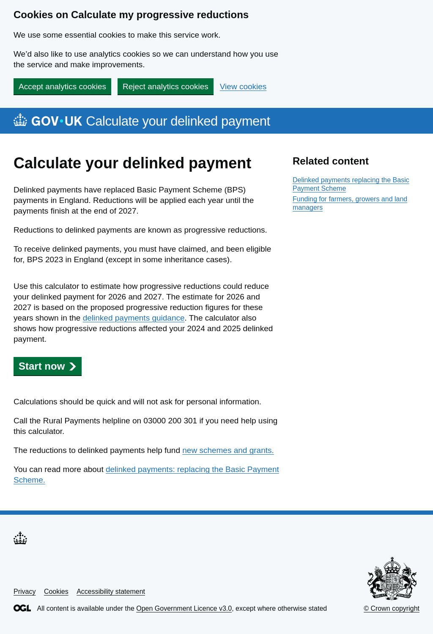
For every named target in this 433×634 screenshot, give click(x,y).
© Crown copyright (391, 608)
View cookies (243, 86)
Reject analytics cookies (165, 86)
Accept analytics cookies (62, 86)
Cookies (56, 591)
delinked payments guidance (134, 317)
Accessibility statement (111, 591)
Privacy (25, 591)
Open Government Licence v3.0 (184, 608)
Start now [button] (48, 366)
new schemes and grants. (228, 450)
